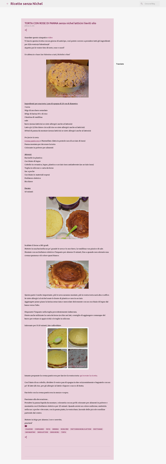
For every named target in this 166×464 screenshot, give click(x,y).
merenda (55, 429)
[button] (26, 30)
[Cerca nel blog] (149, 3)
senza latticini (43, 432)
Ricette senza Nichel (26, 4)
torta (63, 432)
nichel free (64, 429)
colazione (29, 429)
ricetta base (97, 429)
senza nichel (54, 432)
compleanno (39, 429)
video (50, 38)
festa (48, 429)
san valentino (30, 432)
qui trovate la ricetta (88, 376)
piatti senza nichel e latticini (81, 429)
